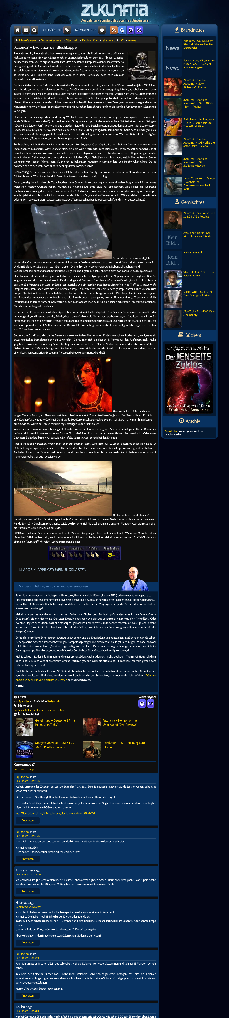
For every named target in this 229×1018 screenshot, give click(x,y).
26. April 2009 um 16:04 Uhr (28, 1011)
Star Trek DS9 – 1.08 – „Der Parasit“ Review (189, 279)
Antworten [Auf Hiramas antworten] (28, 942)
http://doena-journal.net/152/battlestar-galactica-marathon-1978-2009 (55, 813)
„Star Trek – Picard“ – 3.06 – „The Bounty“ (189, 319)
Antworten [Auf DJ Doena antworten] (28, 820)
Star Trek (71, 40)
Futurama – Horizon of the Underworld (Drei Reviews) (110, 727)
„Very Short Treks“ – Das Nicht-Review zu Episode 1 (188, 240)
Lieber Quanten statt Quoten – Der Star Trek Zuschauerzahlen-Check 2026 (189, 186)
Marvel (132, 40)
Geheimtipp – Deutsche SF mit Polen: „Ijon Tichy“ (45, 727)
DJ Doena (22, 777)
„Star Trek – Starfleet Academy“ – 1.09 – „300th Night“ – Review (188, 107)
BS (139, 30)
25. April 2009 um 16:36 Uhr (28, 836)
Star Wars (109, 40)
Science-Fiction (55, 710)
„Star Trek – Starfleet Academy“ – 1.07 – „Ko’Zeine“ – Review (185, 166)
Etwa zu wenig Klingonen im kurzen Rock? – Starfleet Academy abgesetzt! (189, 68)
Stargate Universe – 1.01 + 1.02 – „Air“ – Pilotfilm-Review (46, 749)
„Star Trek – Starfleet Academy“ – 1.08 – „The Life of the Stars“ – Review (189, 146)
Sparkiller (23, 701)
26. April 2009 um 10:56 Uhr (28, 906)
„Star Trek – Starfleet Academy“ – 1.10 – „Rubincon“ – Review (185, 87)
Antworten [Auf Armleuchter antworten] (28, 891)
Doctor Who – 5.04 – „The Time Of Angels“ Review (188, 299)
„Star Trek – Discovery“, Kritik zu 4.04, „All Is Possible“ (190, 220)
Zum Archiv (171, 431)
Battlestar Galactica (24, 710)
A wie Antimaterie (183, 260)
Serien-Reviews (51, 40)
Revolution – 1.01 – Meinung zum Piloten (114, 749)
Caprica (41, 710)
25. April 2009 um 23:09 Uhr (28, 874)
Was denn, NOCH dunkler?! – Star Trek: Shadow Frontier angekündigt (190, 48)
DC (122, 40)
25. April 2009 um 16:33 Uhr (28, 781)
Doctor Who (90, 40)
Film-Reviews (27, 40)
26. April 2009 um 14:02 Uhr (28, 958)
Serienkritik (53, 701)
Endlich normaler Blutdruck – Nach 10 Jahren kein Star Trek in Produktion (189, 127)
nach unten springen (25, 769)
